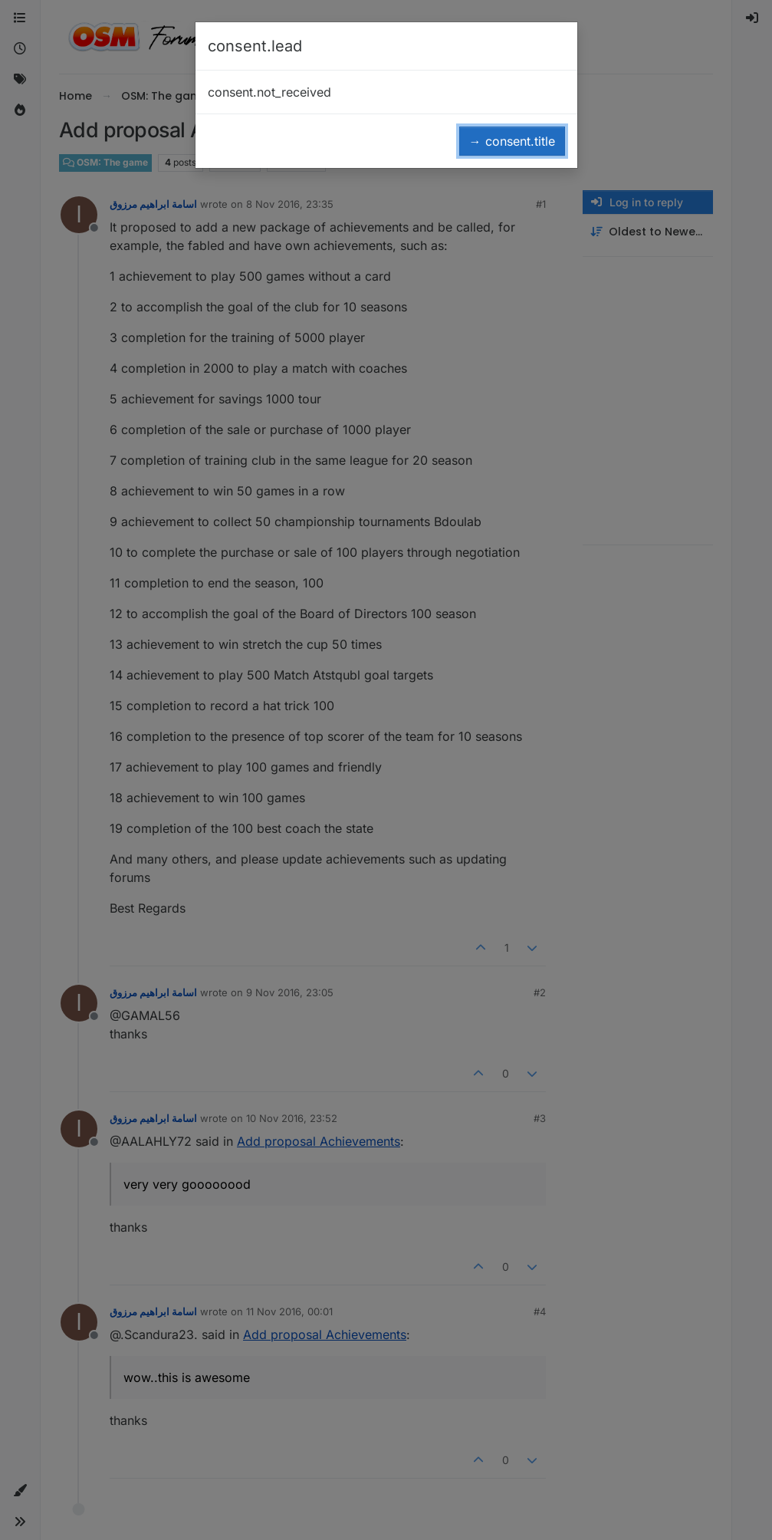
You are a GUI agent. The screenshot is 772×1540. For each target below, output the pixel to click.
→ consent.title (512, 141)
